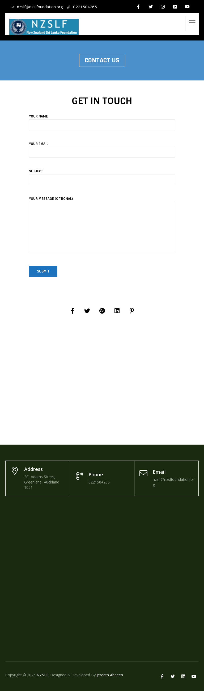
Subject (102, 175)
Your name (102, 120)
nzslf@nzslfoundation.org (40, 6)
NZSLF (42, 674)
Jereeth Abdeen (110, 674)
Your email (102, 148)
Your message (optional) (102, 228)
